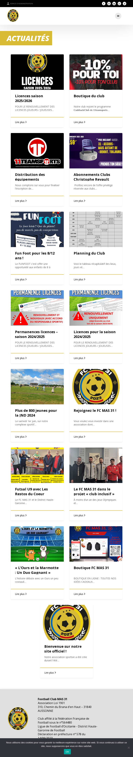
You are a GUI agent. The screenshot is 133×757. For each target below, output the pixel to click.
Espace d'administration (20, 3)
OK (67, 751)
